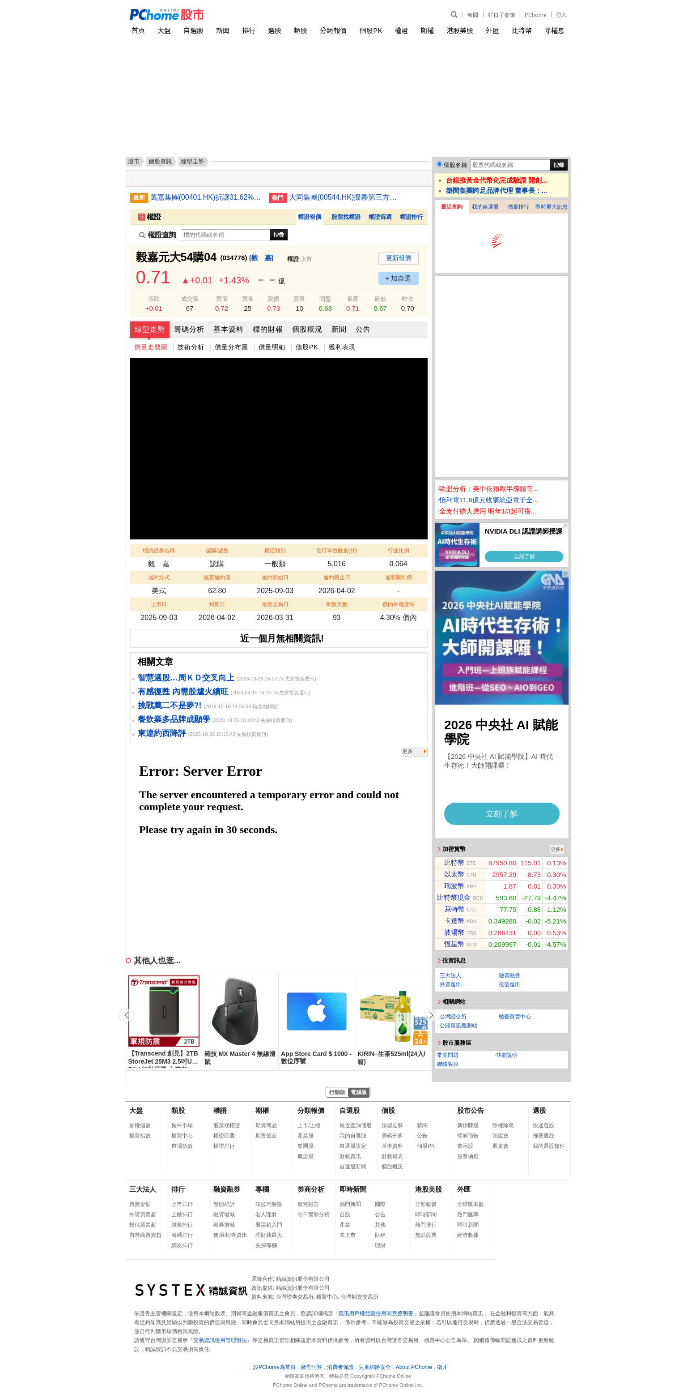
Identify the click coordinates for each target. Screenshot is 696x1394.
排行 (248, 30)
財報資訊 (350, 1156)
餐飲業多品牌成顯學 (174, 719)
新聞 (472, 14)
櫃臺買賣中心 (515, 1016)
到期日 (217, 604)
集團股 (305, 1146)
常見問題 (447, 1055)
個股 (388, 1110)
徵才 (442, 1367)
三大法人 (450, 975)
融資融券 (509, 975)
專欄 (262, 1189)
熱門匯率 (468, 1214)
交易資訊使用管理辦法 (220, 1340)
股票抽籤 (468, 1156)
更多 (407, 751)
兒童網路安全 (375, 1367)
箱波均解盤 (268, 1204)
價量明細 (272, 347)
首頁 (138, 30)
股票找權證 (346, 217)
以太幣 (454, 874)
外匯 (492, 30)
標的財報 (268, 329)
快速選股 (543, 1125)
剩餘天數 (337, 604)
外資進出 (450, 984)
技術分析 (191, 347)
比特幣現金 (454, 897)
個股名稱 (455, 165)
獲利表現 (342, 347)
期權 (427, 30)
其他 (380, 1225)
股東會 (500, 1146)
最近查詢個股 (356, 1125)
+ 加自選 (399, 278)
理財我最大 (268, 1235)
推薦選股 (543, 1136)
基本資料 (228, 329)
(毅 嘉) (261, 257)
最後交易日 (275, 604)
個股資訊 (160, 161)
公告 (363, 329)
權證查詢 (157, 235)
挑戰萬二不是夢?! (170, 705)
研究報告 (308, 1204)
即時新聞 (353, 1189)
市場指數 (182, 1146)
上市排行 (182, 1204)
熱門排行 (426, 1225)
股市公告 (470, 1110)
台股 (345, 1214)
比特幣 (522, 30)
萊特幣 (455, 909)
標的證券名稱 (159, 550)
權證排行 (411, 217)
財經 (380, 1235)
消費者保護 (340, 1367)
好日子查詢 (501, 14)
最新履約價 (217, 577)
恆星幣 (454, 944)
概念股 (305, 1156)
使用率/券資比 (230, 1235)
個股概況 (307, 329)
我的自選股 (485, 207)
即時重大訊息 (551, 207)
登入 (561, 14)
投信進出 (509, 984)
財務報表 (392, 1156)
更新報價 (398, 257)
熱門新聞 (350, 1204)
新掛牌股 (468, 1125)
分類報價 (333, 30)
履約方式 (159, 577)
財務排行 (182, 1225)
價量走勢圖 (151, 347)
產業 (345, 1225)
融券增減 (224, 1225)
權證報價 (309, 217)
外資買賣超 (142, 1214)
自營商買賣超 (145, 1235)
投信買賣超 (142, 1225)
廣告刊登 (311, 1367)
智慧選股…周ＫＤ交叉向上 (186, 677)
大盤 (164, 30)
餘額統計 (224, 1204)
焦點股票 (426, 1235)
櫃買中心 (182, 1136)
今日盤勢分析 (313, 1214)
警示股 (465, 1146)
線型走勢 (150, 329)
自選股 (193, 30)
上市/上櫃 (308, 1125)
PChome (535, 14)
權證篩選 (380, 217)
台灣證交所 (453, 1016)
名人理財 (266, 1214)
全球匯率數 (470, 1204)
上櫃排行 (182, 1214)
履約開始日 (275, 577)
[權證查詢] (225, 234)
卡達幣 (454, 920)
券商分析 (310, 1189)
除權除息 (503, 1125)
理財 (380, 1245)
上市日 (159, 604)
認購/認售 (217, 550)
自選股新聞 (353, 1166)
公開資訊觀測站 (458, 1025)
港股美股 (459, 30)
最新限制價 (398, 577)
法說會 (500, 1136)
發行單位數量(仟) (336, 550)
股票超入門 (268, 1225)
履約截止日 (336, 577)
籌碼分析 (189, 329)
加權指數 (140, 1125)
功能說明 (507, 1055)
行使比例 (398, 550)
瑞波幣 (454, 885)
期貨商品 (266, 1125)
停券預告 (468, 1136)
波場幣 (454, 932)
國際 (380, 1204)
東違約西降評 (162, 733)
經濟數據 (468, 1235)
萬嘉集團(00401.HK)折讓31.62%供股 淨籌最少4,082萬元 (206, 197)
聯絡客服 (447, 1064)
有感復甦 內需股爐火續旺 (183, 691)
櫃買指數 (140, 1136)
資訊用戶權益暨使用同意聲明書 (375, 1313)
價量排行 (518, 207)
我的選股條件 (549, 1146)
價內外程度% (398, 604)
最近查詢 (452, 207)
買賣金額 (140, 1204)
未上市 (348, 1235)
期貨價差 (266, 1136)
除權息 (554, 30)
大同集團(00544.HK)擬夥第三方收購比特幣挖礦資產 (345, 197)
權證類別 (275, 550)
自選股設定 (353, 1146)
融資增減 (224, 1214)
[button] (431, 1015)
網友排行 (182, 1245)
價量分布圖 (231, 347)
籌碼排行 (182, 1235)
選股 (274, 30)
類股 (300, 30)
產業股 (305, 1136)
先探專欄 (266, 1245)
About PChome (414, 1367)
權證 (401, 30)
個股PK (371, 30)
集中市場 (182, 1125)
